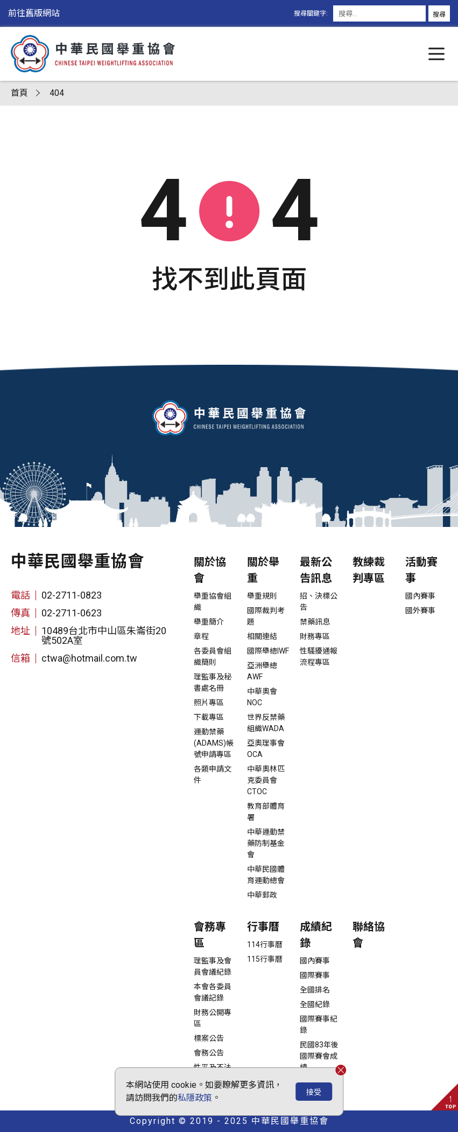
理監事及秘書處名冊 (212, 682)
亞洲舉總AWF (262, 671)
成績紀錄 (316, 934)
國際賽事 (315, 975)
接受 (313, 1092)
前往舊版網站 (34, 13)
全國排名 (315, 989)
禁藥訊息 (315, 621)
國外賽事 (420, 610)
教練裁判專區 (369, 570)
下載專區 (209, 717)
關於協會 (210, 570)
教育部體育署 (266, 812)
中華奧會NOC (262, 697)
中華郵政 (262, 895)
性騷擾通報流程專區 (318, 656)
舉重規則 (262, 596)
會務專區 (210, 934)
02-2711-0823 (71, 595)
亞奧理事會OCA (266, 749)
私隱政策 (195, 1098)
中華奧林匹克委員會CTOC (266, 780)
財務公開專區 (212, 1018)
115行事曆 (265, 959)
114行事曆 (265, 944)
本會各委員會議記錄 (212, 992)
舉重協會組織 (212, 602)
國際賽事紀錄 (318, 1024)
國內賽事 (420, 596)
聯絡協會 (369, 934)
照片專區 (209, 702)
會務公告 (209, 1052)
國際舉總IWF (268, 651)
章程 (201, 636)
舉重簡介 (209, 621)
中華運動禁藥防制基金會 (266, 843)
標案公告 (209, 1038)
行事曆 (263, 926)
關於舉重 (263, 570)
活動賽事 (421, 570)
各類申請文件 (212, 774)
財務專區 (315, 636)
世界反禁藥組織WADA (266, 723)
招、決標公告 (318, 602)
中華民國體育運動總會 (266, 875)
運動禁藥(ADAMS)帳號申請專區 (214, 743)
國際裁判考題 (266, 616)
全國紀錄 (315, 1004)
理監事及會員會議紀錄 (212, 966)
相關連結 (262, 636)
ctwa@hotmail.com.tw (89, 658)
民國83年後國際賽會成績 (319, 1056)
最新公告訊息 (316, 570)
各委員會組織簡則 (212, 656)
